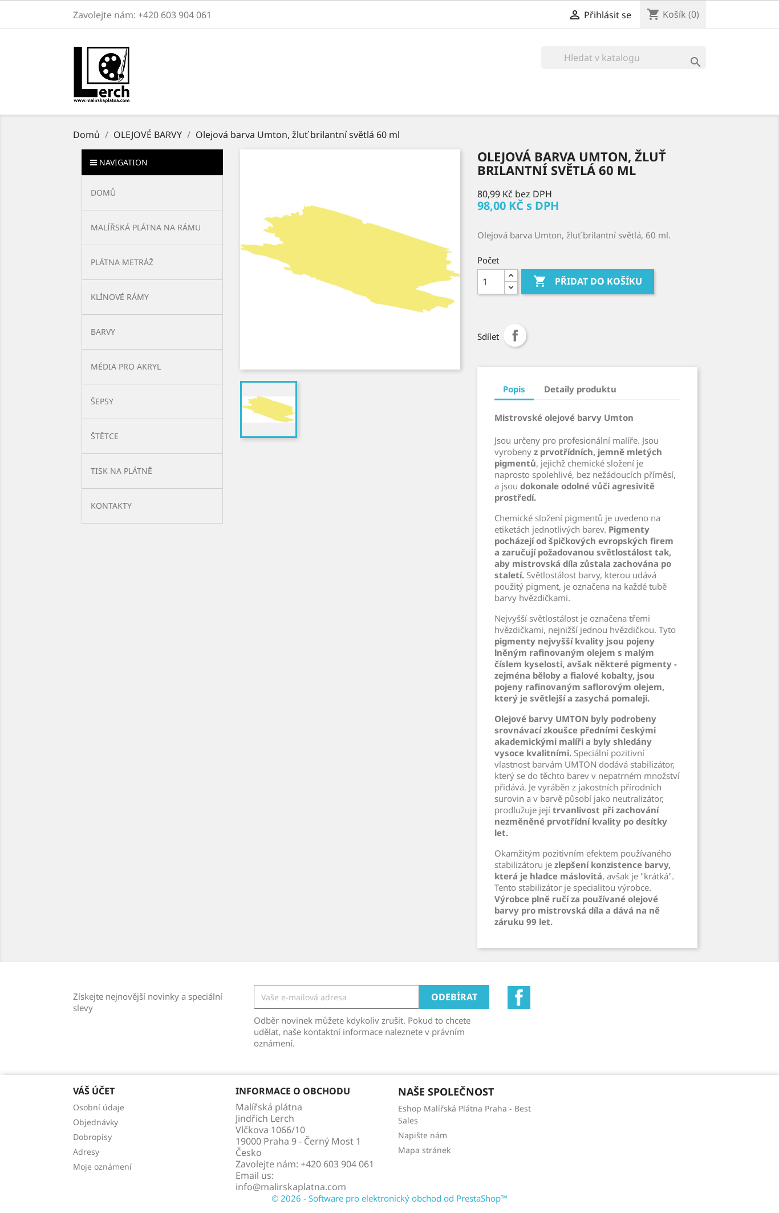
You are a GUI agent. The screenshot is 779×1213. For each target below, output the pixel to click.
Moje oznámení (102, 1166)
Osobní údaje (98, 1107)
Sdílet (515, 335)
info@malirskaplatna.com (291, 1186)
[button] (152, 227)
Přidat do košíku (587, 281)
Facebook (519, 997)
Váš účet (94, 1091)
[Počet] (491, 281)
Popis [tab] (514, 389)
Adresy (86, 1151)
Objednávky (95, 1122)
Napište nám (422, 1135)
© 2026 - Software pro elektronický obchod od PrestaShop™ (389, 1198)
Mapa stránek (424, 1150)
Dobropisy (92, 1136)
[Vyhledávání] (623, 57)
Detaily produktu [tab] (580, 389)
